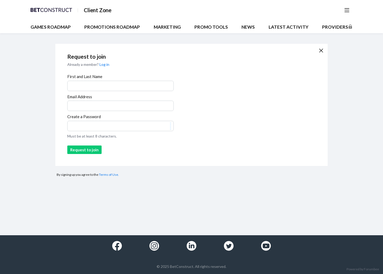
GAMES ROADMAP (51, 27)
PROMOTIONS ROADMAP (112, 27)
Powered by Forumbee (363, 269)
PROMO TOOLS (211, 27)
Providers (335, 27)
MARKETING (167, 27)
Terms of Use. (109, 175)
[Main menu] (347, 10)
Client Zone (97, 10)
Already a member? (88, 64)
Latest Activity (289, 27)
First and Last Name (84, 76)
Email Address (79, 96)
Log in (104, 64)
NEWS (248, 27)
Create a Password (84, 116)
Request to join (84, 149)
